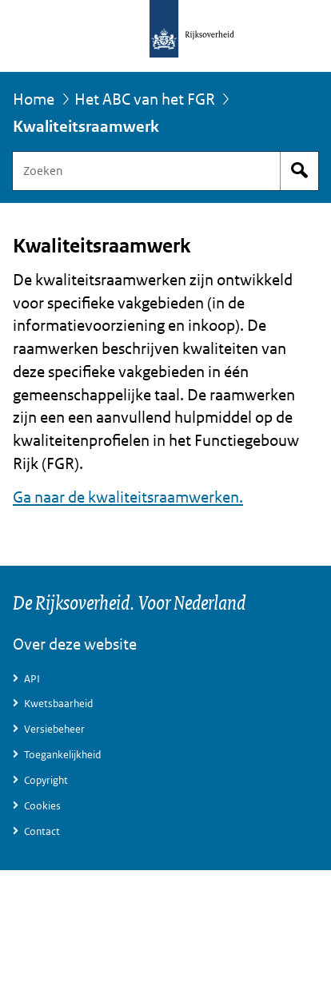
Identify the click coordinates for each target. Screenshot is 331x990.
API (32, 679)
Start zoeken (299, 171)
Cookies (42, 806)
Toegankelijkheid (62, 754)
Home (33, 99)
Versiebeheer (54, 729)
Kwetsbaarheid (58, 703)
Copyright (46, 780)
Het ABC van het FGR (144, 99)
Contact (42, 831)
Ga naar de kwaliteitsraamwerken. (128, 497)
